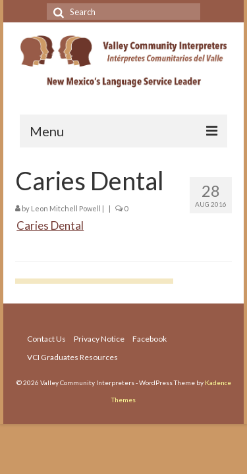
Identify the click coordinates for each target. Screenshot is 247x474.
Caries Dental (50, 225)
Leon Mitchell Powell (66, 208)
